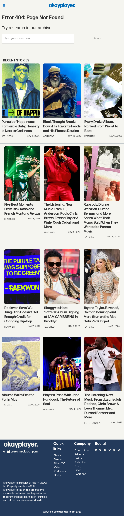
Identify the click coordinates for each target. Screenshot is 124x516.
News (57, 455)
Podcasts (60, 471)
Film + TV (59, 463)
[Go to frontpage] (62, 5)
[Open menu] (4, 5)
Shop (57, 475)
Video (57, 467)
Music (58, 459)
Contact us (82, 450)
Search (98, 38)
